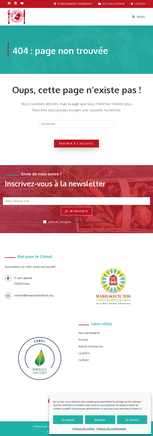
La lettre (84, 353)
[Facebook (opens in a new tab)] (10, 3)
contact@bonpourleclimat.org (33, 295)
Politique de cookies (83, 428)
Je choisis (132, 420)
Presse (83, 339)
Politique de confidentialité (111, 428)
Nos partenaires (89, 333)
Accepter (68, 420)
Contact (137, 3)
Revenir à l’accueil (76, 143)
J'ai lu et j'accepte (76, 222)
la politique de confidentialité (91, 222)
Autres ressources (90, 346)
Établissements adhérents (73, 3)
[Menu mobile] (138, 17)
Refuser (100, 420)
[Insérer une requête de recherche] (76, 124)
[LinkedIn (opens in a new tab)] (15, 3)
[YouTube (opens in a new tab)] (22, 3)
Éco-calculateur (111, 3)
